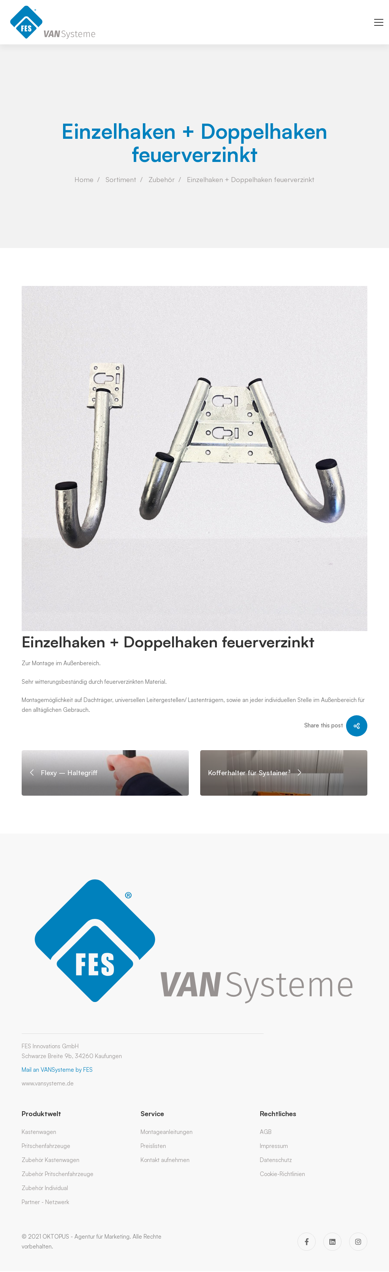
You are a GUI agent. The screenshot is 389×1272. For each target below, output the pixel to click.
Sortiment (121, 179)
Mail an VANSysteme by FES (57, 1069)
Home (83, 179)
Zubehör (162, 179)
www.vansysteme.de (48, 1083)
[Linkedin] (332, 1242)
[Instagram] (358, 1242)
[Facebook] (306, 1242)
